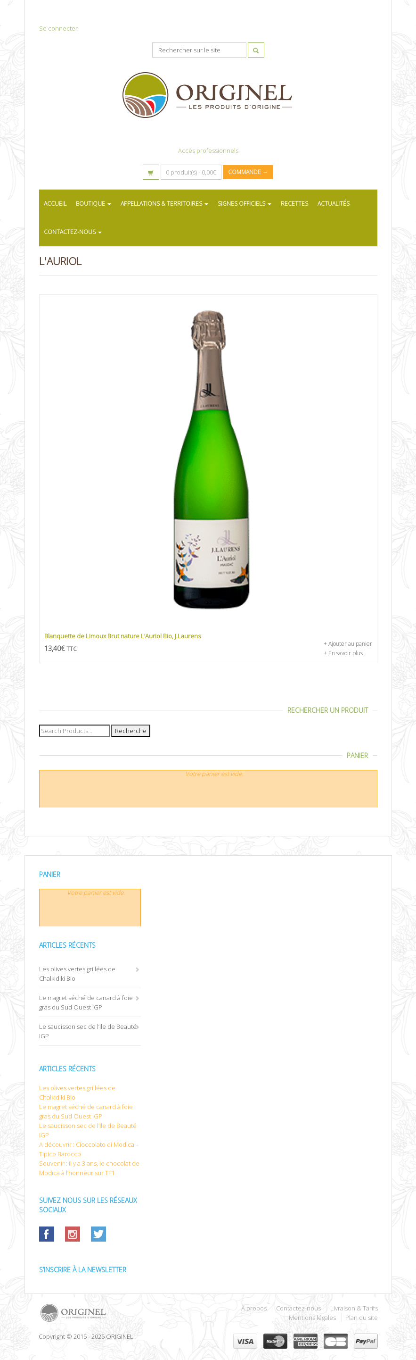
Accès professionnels (208, 150)
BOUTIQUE (93, 204)
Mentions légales (312, 1317)
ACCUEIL (55, 204)
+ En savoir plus (343, 653)
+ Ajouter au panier (348, 644)
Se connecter (58, 28)
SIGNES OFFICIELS (244, 204)
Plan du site (361, 1317)
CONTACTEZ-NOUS (73, 232)
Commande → (248, 172)
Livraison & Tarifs (354, 1308)
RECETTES (294, 204)
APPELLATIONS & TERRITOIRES (164, 204)
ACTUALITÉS (334, 204)
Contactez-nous (298, 1308)
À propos (254, 1308)
